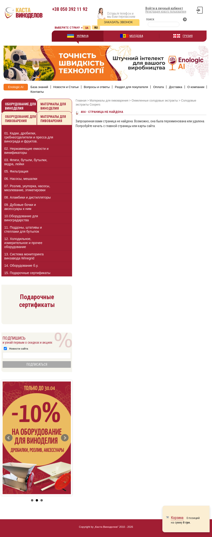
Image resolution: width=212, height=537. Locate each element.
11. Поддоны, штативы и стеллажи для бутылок (23, 229)
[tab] (36, 138)
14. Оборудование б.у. (21, 265)
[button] (64, 137)
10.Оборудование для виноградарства (21, 218)
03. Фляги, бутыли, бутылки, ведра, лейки (25, 162)
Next (65, 438)
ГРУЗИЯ (188, 36)
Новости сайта (18, 348)
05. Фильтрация (16, 171)
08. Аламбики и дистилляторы (27, 197)
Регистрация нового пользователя (165, 11)
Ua (86, 28)
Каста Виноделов (106, 526)
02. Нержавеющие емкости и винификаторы (26, 151)
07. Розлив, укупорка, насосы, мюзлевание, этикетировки (27, 188)
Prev (9, 438)
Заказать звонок (118, 22)
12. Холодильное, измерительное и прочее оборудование (23, 243)
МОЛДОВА (136, 36)
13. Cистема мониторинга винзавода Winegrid (24, 256)
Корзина (177, 517)
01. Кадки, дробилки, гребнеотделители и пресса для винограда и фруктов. (28, 137)
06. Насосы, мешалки (20, 179)
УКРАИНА (82, 36)
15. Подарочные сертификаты (27, 273)
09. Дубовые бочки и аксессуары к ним (20, 207)
